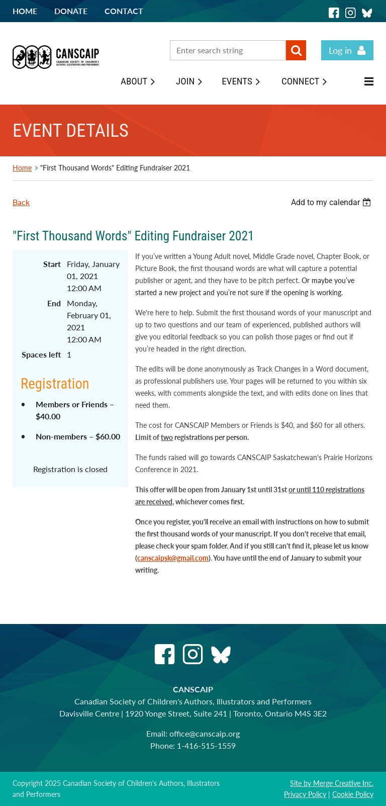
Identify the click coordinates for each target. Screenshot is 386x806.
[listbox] (332, 202)
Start (52, 263)
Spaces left (41, 354)
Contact (124, 11)
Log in (340, 50)
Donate (70, 11)
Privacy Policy (305, 794)
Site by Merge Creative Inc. (331, 783)
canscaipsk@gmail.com (173, 558)
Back (21, 202)
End (54, 303)
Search (296, 50)
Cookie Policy (352, 794)
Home (25, 11)
